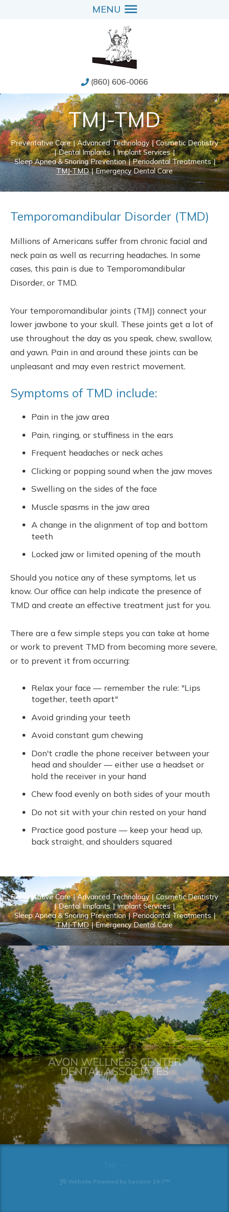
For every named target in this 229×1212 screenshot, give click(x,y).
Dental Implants (85, 152)
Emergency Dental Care (134, 171)
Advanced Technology (113, 143)
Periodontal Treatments (172, 161)
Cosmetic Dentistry (187, 143)
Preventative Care (41, 143)
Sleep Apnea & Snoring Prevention (70, 161)
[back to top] (114, 1162)
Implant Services (143, 152)
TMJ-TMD (72, 171)
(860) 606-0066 (119, 81)
